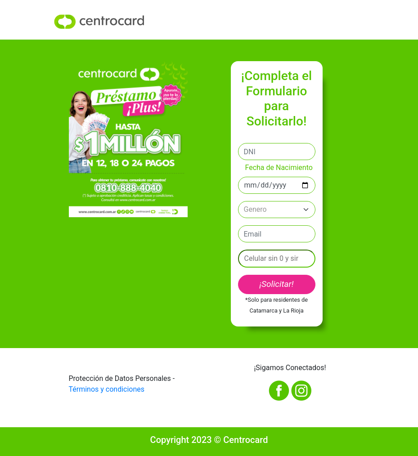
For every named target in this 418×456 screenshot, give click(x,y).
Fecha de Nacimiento (279, 167)
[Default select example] (276, 209)
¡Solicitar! (276, 284)
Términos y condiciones (107, 389)
